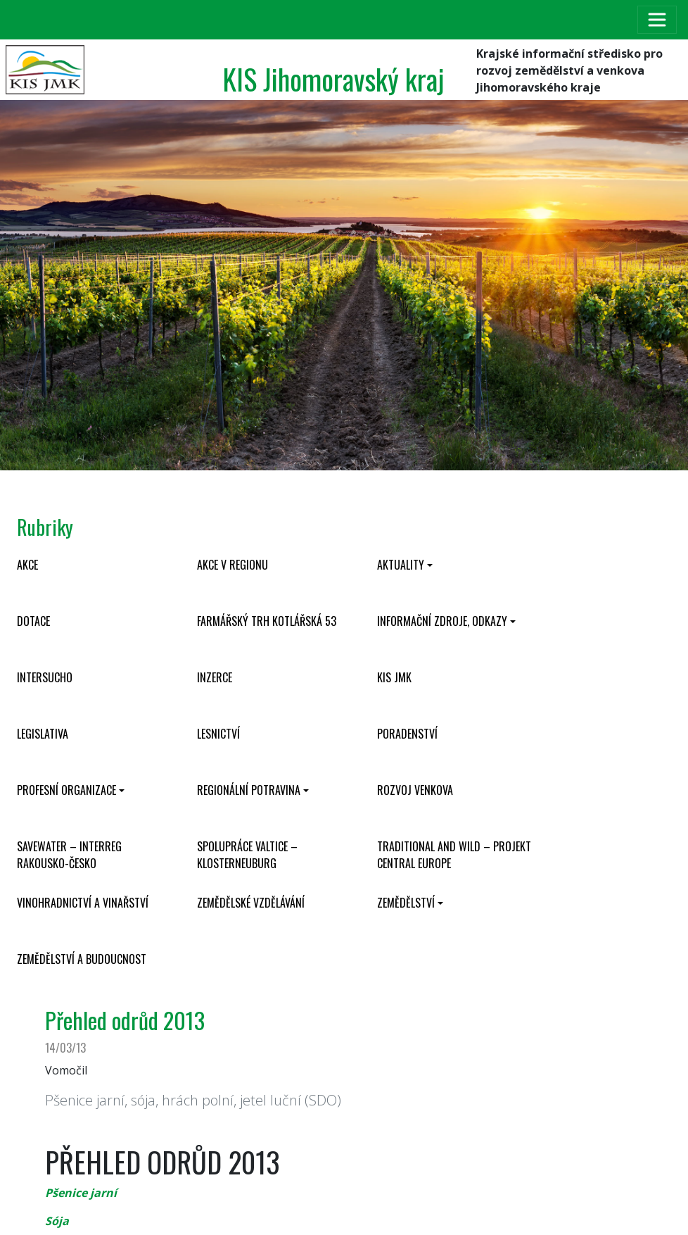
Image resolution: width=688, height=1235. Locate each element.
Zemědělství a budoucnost (81, 959)
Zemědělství (406, 902)
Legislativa (42, 733)
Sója (57, 1221)
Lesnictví (218, 733)
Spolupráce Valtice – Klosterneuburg (247, 855)
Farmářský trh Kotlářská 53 (266, 621)
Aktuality (400, 564)
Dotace (33, 621)
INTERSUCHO (44, 677)
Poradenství (407, 733)
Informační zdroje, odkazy (442, 621)
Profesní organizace (66, 790)
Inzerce (214, 677)
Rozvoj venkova (415, 790)
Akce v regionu (232, 564)
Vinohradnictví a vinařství (82, 902)
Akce (27, 564)
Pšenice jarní (81, 1192)
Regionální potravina (248, 790)
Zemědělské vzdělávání (251, 902)
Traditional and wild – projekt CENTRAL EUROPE (454, 855)
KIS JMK (394, 677)
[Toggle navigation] (657, 20)
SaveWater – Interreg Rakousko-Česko (69, 855)
